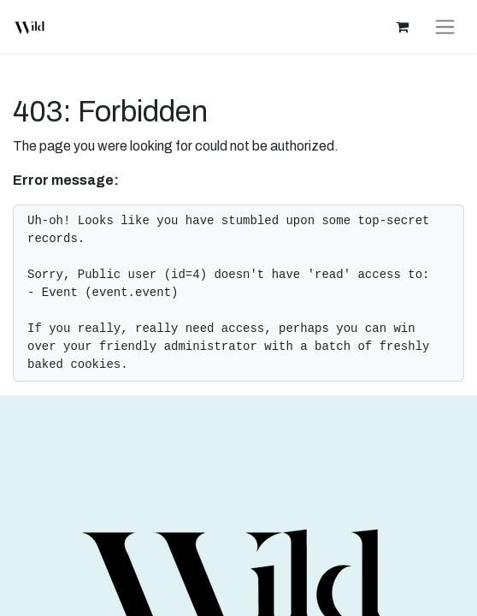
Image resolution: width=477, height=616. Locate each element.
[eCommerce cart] (402, 26)
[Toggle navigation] (445, 26)
